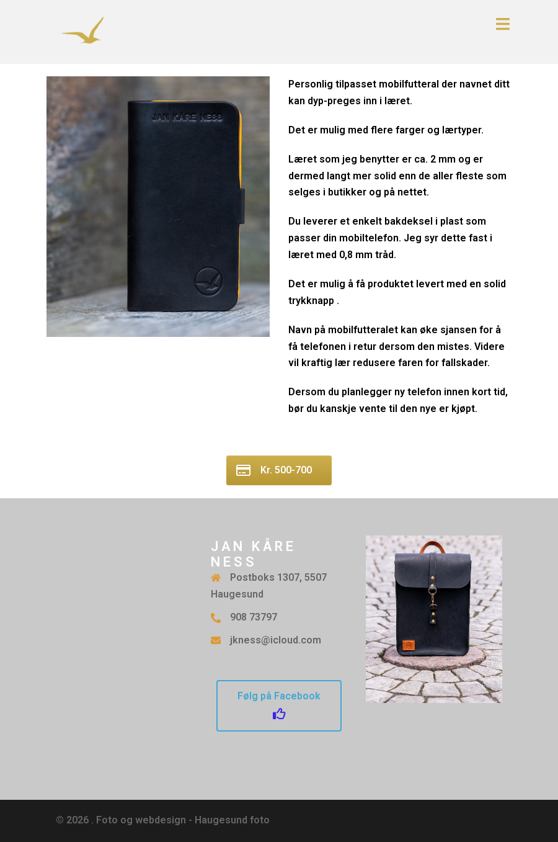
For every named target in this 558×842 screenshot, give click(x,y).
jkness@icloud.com (275, 640)
